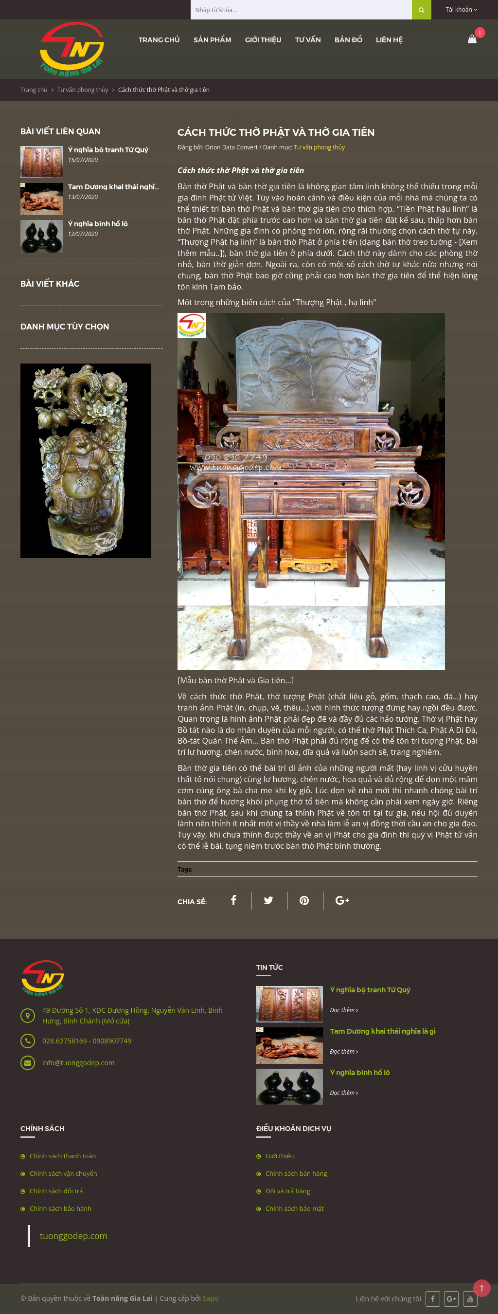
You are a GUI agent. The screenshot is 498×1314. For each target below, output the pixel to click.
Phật (454, 718)
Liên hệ (389, 39)
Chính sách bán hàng (296, 1173)
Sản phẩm (212, 39)
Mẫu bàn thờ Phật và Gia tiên (232, 680)
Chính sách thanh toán (63, 1155)
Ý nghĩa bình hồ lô (98, 223)
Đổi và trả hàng (288, 1190)
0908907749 (111, 1040)
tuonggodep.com (73, 1235)
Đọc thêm (344, 1010)
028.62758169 (65, 1040)
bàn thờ (193, 812)
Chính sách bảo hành (60, 1208)
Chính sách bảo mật (295, 1208)
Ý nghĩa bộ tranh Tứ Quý (108, 149)
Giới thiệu (263, 39)
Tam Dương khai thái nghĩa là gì (121, 186)
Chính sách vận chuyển (63, 1173)
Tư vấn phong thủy (82, 90)
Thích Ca (410, 730)
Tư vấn (308, 39)
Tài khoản (462, 9)
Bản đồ (348, 39)
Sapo (210, 1298)
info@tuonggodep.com (78, 1062)
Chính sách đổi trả (56, 1190)
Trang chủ (159, 39)
